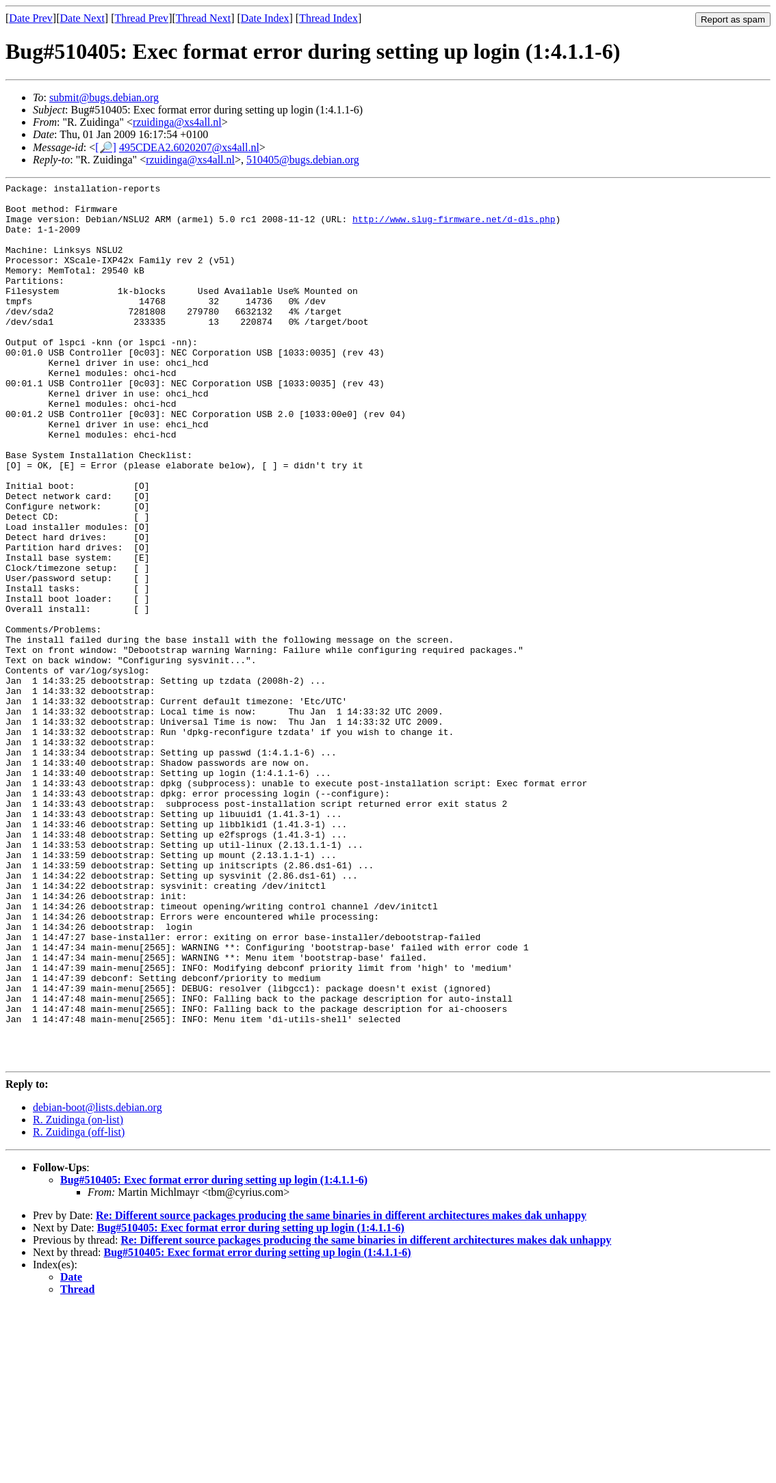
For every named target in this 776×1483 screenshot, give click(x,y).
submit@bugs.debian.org (104, 97)
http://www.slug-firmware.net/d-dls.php (453, 227)
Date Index (265, 18)
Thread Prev (141, 18)
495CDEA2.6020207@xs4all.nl (189, 147)
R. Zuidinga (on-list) (78, 1296)
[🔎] (105, 147)
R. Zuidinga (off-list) (79, 1308)
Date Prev (31, 18)
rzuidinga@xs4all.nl (177, 122)
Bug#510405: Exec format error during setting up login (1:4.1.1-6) (213, 1356)
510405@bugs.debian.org (302, 159)
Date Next (82, 18)
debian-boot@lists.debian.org (97, 1284)
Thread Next (203, 18)
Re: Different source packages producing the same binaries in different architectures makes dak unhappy (341, 1392)
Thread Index (328, 18)
